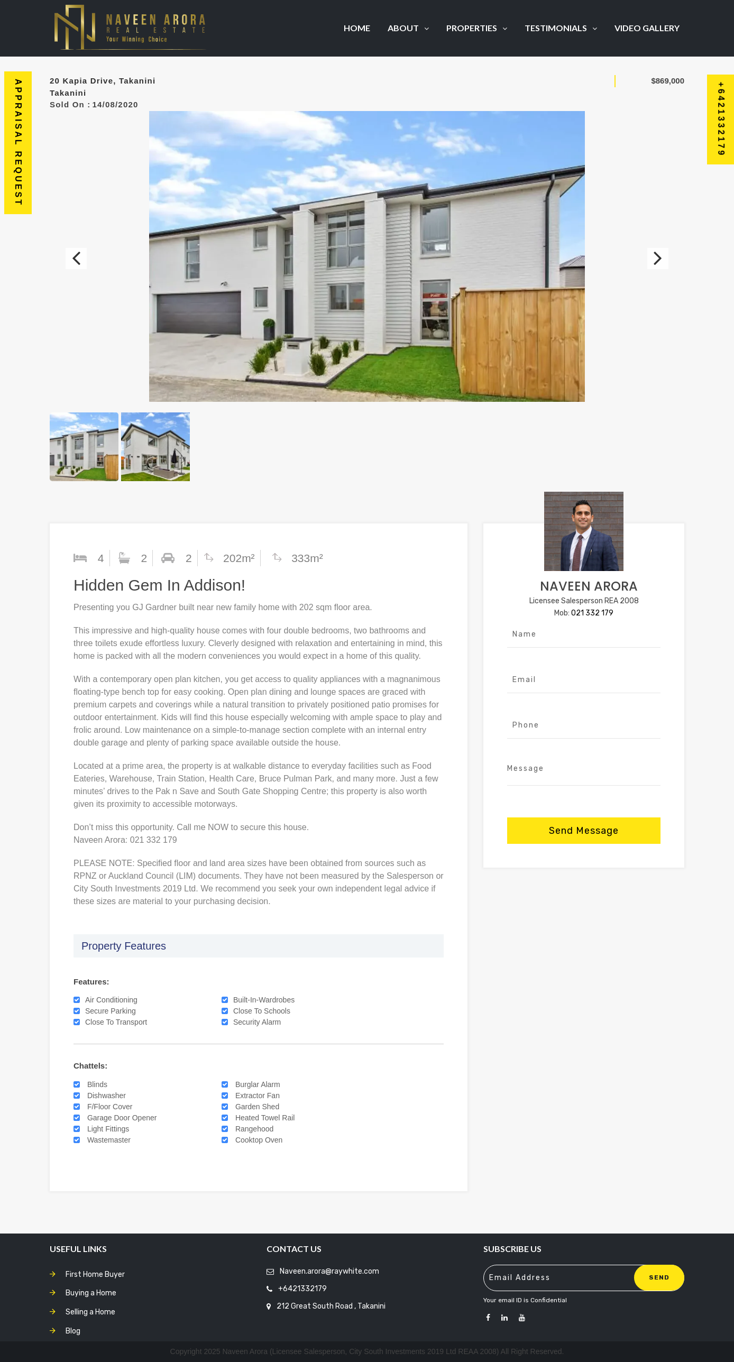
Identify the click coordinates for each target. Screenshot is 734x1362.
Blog (73, 1331)
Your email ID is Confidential (525, 1300)
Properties (476, 28)
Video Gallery (647, 28)
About (408, 28)
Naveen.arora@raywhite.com (329, 1271)
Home (357, 28)
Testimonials (561, 28)
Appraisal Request (18, 143)
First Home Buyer (95, 1274)
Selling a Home (90, 1312)
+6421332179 (302, 1288)
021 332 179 (592, 613)
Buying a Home (91, 1293)
